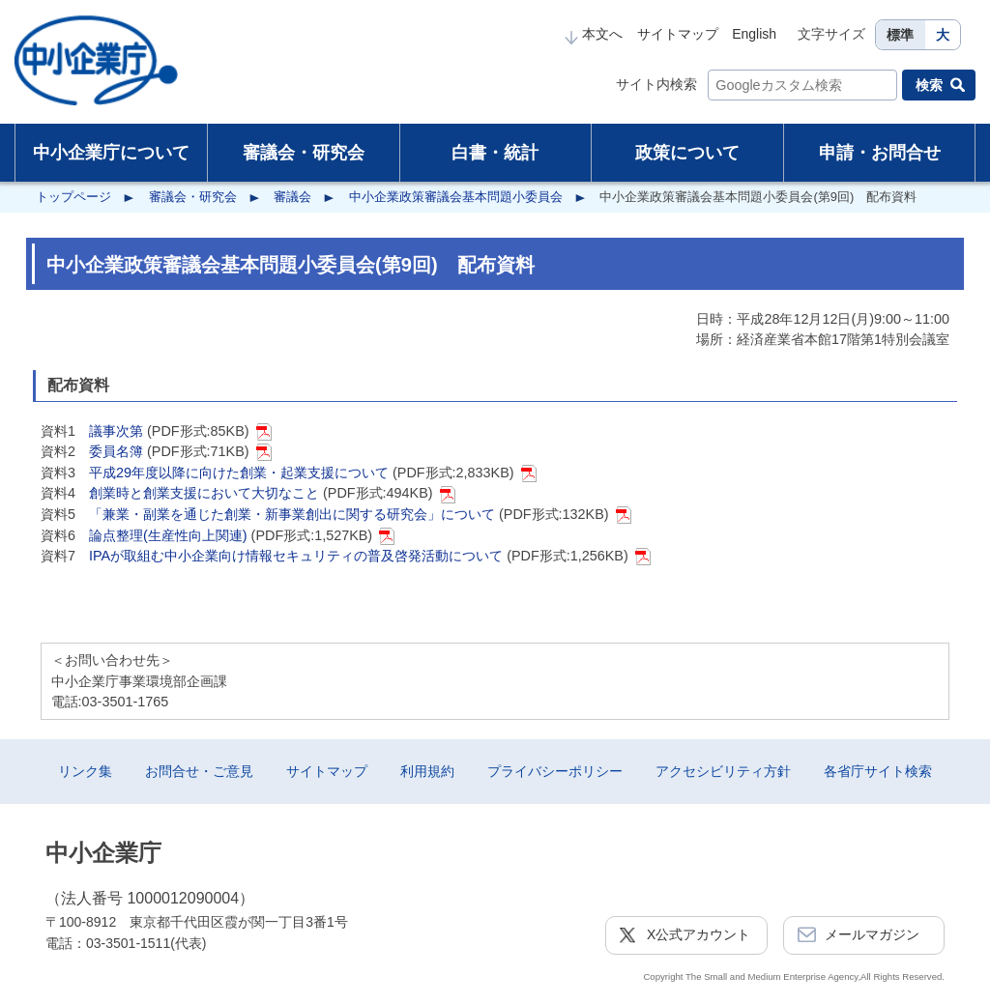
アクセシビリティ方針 (723, 771)
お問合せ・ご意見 (199, 771)
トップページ (73, 196)
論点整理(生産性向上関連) (168, 535)
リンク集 (85, 771)
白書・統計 (495, 152)
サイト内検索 (656, 84)
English (754, 34)
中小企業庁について (111, 152)
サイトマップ (677, 34)
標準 (900, 35)
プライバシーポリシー (555, 771)
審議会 (292, 196)
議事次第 (116, 431)
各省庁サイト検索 (878, 771)
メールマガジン (872, 934)
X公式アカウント (698, 934)
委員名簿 (116, 451)
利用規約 (427, 771)
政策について (687, 152)
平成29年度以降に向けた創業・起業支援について (239, 472)
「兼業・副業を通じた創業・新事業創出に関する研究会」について (292, 514)
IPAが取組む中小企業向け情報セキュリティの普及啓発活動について (296, 555)
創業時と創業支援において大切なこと (204, 493)
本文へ (594, 34)
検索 (929, 85)
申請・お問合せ (880, 152)
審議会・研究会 (303, 152)
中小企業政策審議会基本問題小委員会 (456, 196)
